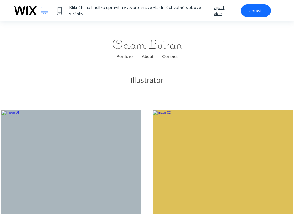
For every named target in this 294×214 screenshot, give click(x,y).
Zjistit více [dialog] (219, 10)
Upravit (256, 10)
